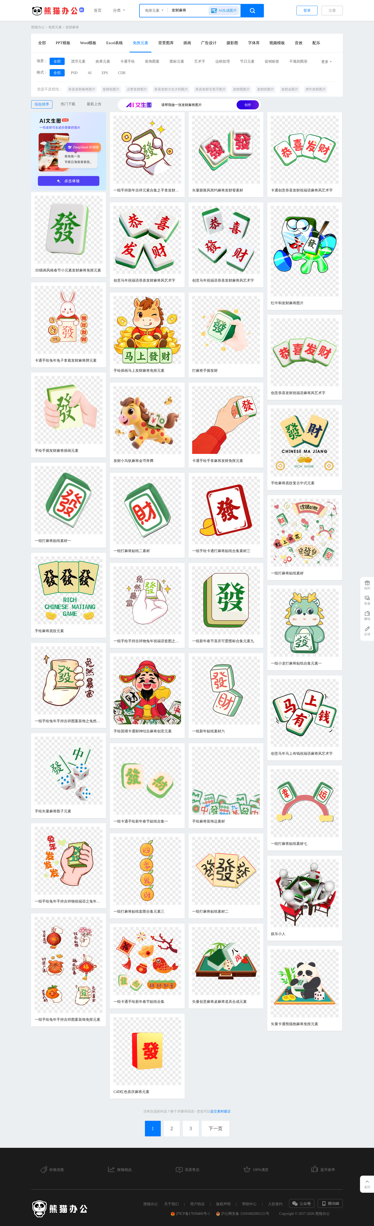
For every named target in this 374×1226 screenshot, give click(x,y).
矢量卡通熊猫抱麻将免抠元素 (294, 1024)
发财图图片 (241, 89)
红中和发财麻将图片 (287, 303)
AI (90, 73)
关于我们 (171, 1204)
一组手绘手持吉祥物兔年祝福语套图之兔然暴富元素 (147, 641)
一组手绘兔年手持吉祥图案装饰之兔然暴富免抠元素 (68, 721)
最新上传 (94, 104)
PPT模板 (63, 43)
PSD (74, 73)
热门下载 (68, 104)
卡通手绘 (127, 61)
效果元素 (103, 61)
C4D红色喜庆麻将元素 (131, 1092)
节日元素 (247, 61)
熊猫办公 (38, 27)
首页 (98, 10)
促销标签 (272, 61)
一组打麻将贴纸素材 (287, 573)
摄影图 (232, 43)
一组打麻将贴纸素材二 (210, 911)
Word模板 (88, 43)
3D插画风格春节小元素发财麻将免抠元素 (68, 270)
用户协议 (197, 1204)
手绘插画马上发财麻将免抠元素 (138, 371)
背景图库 (166, 43)
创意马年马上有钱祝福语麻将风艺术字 (302, 754)
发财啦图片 (111, 89)
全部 (42, 43)
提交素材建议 (220, 1111)
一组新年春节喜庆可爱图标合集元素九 (223, 641)
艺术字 (199, 61)
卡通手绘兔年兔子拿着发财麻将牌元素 (66, 360)
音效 (299, 43)
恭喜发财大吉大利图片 (171, 89)
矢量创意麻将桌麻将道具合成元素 (219, 1002)
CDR (122, 73)
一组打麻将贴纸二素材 (131, 551)
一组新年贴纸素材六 (208, 731)
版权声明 (223, 1204)
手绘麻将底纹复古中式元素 (293, 483)
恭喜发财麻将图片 (81, 89)
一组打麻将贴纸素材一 (53, 541)
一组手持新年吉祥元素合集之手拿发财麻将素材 (147, 190)
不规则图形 (298, 61)
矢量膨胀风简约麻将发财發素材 (217, 190)
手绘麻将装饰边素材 (208, 821)
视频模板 (277, 43)
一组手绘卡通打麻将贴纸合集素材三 (221, 551)
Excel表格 (114, 43)
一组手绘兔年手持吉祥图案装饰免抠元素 (67, 1020)
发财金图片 (289, 89)
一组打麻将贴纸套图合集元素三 (138, 911)
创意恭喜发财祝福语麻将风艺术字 (298, 393)
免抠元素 (55, 27)
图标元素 (177, 61)
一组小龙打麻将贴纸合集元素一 (296, 663)
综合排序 (42, 104)
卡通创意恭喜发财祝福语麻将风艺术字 (302, 190)
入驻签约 (275, 1204)
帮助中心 (249, 1204)
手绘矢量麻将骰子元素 (53, 811)
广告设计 (209, 43)
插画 (187, 43)
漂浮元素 (78, 61)
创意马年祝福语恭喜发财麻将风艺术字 (144, 280)
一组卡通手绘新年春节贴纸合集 (138, 1002)
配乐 (316, 43)
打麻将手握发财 (205, 371)
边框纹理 (222, 61)
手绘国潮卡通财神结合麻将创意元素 (142, 731)
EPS (105, 73)
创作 (247, 105)
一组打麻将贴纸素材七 (289, 844)
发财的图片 (265, 89)
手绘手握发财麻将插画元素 (56, 451)
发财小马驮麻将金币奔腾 (133, 461)
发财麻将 (72, 27)
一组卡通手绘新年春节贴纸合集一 (140, 821)
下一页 (216, 1128)
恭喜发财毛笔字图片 (210, 89)
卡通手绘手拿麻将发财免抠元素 (217, 461)
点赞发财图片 (137, 89)
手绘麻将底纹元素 (49, 631)
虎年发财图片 (315, 89)
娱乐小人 (278, 934)
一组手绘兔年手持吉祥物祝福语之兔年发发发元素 (68, 901)
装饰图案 (152, 61)
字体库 (254, 43)
